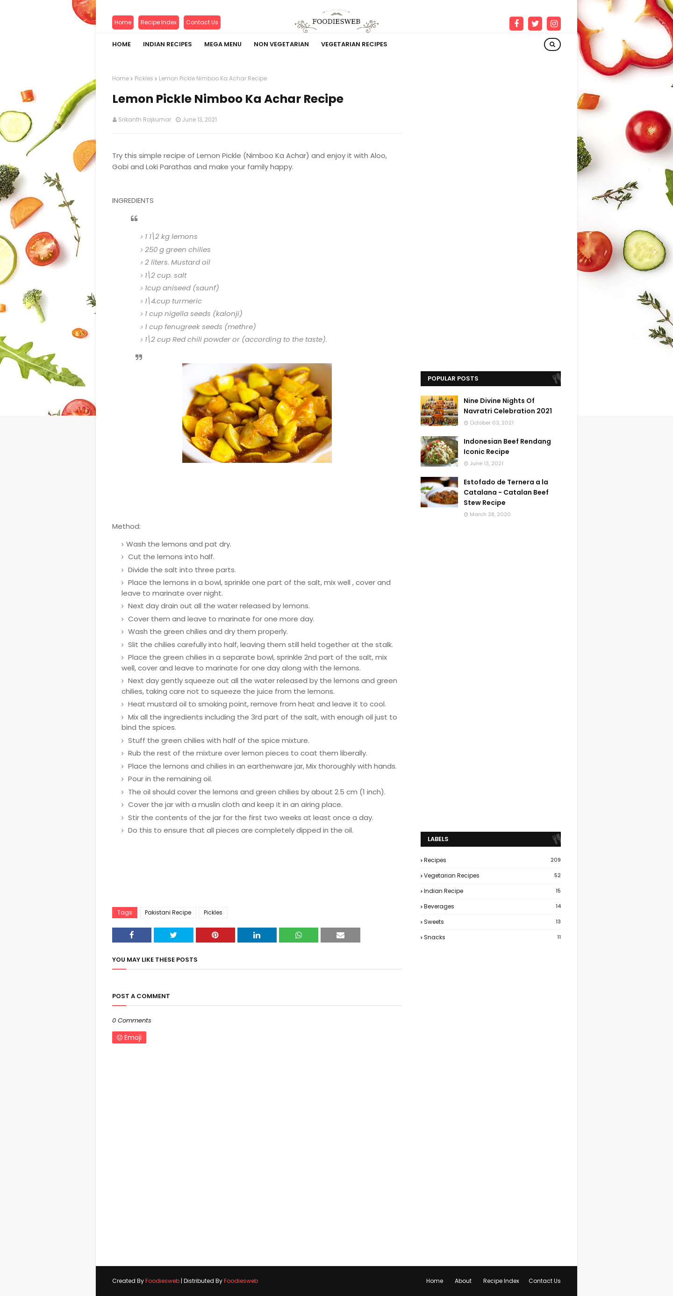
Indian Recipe (492, 891)
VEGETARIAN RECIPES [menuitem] (354, 44)
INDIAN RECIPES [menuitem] (167, 44)
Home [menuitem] (121, 44)
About (463, 1281)
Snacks (492, 937)
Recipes (492, 860)
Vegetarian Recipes (492, 875)
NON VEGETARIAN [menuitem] (281, 44)
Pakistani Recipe (168, 912)
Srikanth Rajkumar (144, 119)
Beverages (492, 906)
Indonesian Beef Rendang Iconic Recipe (507, 446)
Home (123, 22)
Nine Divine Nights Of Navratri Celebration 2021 (508, 406)
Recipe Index (159, 22)
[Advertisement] (491, 214)
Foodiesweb (162, 1281)
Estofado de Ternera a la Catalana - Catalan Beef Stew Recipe (506, 492)
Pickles (144, 78)
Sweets (492, 922)
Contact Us (202, 22)
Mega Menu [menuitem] (223, 44)
